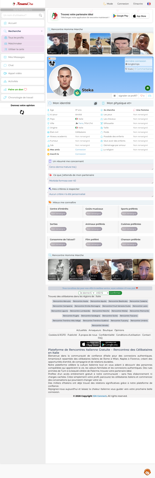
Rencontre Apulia (98, 301)
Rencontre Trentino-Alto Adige (67, 320)
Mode (108, 3)
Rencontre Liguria (59, 311)
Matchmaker (13, 43)
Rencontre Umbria (139, 320)
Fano (80, 123)
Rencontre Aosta (80, 301)
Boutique (108, 330)
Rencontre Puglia (71, 316)
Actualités (81, 330)
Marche (88, 123)
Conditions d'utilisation (128, 335)
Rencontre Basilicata (118, 301)
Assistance (147, 472)
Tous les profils (14, 37)
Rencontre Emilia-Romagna (87, 306)
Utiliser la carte (14, 49)
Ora (22, 4)
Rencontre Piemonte (139, 311)
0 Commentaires (143, 69)
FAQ (100, 338)
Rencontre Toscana (128, 316)
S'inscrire (138, 3)
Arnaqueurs (95, 330)
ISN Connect (100, 396)
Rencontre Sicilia (110, 316)
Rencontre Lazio (140, 306)
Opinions (119, 330)
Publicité (72, 335)
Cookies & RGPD (57, 335)
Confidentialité (106, 335)
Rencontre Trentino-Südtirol (96, 320)
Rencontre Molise (120, 311)
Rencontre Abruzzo (62, 301)
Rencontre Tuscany (119, 320)
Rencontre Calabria (138, 301)
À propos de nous (88, 335)
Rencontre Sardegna (90, 316)
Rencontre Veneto (100, 325)
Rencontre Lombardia (80, 311)
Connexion (123, 3)
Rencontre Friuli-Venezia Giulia (116, 306)
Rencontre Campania (62, 306)
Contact (146, 335)
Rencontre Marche (100, 311)
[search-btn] (40, 15)
